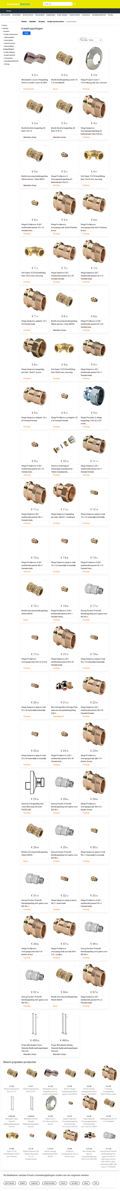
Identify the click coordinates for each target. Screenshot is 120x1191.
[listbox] (90, 40)
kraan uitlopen (62, 15)
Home (8, 11)
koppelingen (51, 15)
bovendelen (17, 15)
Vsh (95, 1183)
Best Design (9, 1183)
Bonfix (22, 1183)
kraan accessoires (12, 34)
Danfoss (34, 1183)
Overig (110, 15)
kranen (7, 31)
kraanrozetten (75, 15)
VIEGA (86, 1183)
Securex (75, 1183)
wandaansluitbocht (99, 15)
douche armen (28, 15)
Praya (63, 1183)
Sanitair (6, 28)
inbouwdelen (40, 15)
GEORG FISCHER (49, 1183)
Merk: (27, 33)
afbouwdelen (5, 15)
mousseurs (86, 15)
